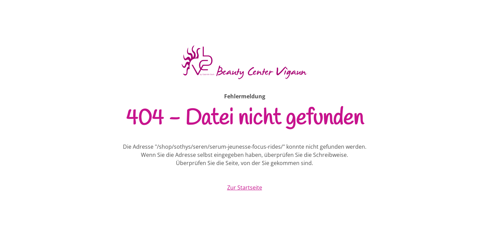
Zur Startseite (244, 187)
